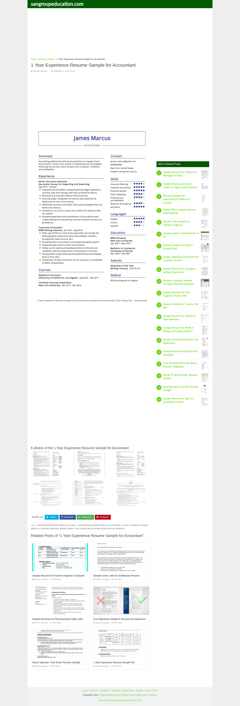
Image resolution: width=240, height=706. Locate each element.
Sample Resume (130, 695)
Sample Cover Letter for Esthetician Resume (116, 575)
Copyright (116, 690)
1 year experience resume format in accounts (56, 525)
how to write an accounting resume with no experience (100, 529)
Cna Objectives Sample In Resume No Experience (119, 619)
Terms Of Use (151, 690)
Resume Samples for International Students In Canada (176, 199)
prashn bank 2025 (134, 700)
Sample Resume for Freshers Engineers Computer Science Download (68, 575)
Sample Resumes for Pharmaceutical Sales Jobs (57, 619)
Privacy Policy (128, 690)
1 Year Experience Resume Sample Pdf (113, 662)
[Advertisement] (120, 34)
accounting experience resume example (56, 529)
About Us (94, 690)
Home (85, 690)
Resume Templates (148, 695)
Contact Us (105, 690)
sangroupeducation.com (57, 4)
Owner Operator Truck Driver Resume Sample (56, 662)
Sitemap (139, 690)
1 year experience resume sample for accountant (98, 525)
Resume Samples (40, 71)
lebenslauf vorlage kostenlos (111, 700)
